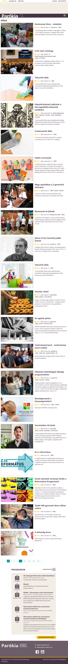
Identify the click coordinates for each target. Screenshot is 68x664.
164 (24, 561)
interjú (41, 430)
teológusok (54, 430)
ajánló (56, 190)
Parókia (9, 16)
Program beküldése (46, 637)
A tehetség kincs (43, 532)
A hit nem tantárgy (44, 50)
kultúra (37, 117)
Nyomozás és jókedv (45, 211)
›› (42, 561)
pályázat (47, 115)
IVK (56, 353)
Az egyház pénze (43, 318)
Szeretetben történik (45, 425)
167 (38, 561)
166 (33, 561)
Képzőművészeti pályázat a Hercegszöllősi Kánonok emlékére (48, 107)
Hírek (38, 27)
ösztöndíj (47, 430)
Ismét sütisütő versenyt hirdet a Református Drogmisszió (50, 480)
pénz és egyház (48, 323)
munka (41, 297)
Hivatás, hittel (42, 291)
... (20, 561)
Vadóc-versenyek (43, 157)
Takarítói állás (42, 77)
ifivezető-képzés (50, 353)
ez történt (42, 58)
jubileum (41, 115)
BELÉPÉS (55, 1)
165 (29, 561)
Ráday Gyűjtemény (56, 115)
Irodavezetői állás (43, 131)
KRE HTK (41, 323)
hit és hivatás (48, 297)
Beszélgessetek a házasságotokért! (43, 400)
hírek (59, 27)
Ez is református (43, 452)
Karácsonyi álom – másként (48, 24)
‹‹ (2, 561)
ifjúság (61, 190)
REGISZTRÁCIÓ (62, 1)
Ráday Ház (42, 353)
